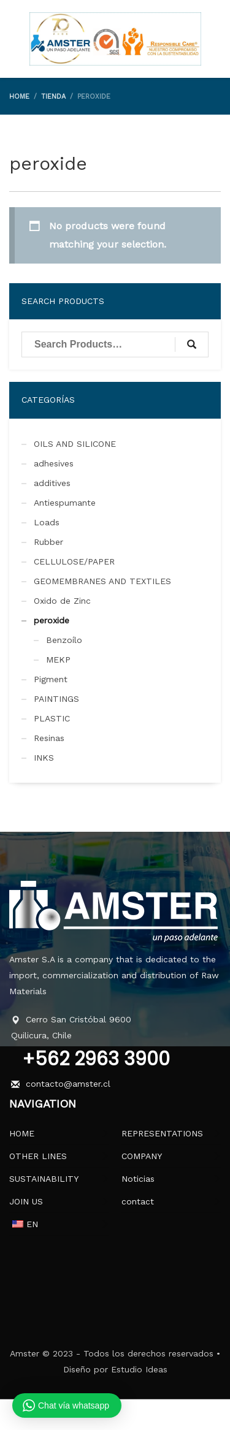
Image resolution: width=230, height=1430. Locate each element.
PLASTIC (52, 718)
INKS (44, 758)
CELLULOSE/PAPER (74, 561)
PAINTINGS (56, 699)
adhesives (54, 463)
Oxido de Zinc (62, 601)
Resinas (49, 738)
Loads (46, 522)
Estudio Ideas (139, 1369)
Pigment (50, 679)
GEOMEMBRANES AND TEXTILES (102, 581)
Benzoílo (64, 640)
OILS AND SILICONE (75, 444)
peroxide (51, 620)
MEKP (58, 659)
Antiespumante (65, 503)
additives (52, 483)
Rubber (48, 542)
